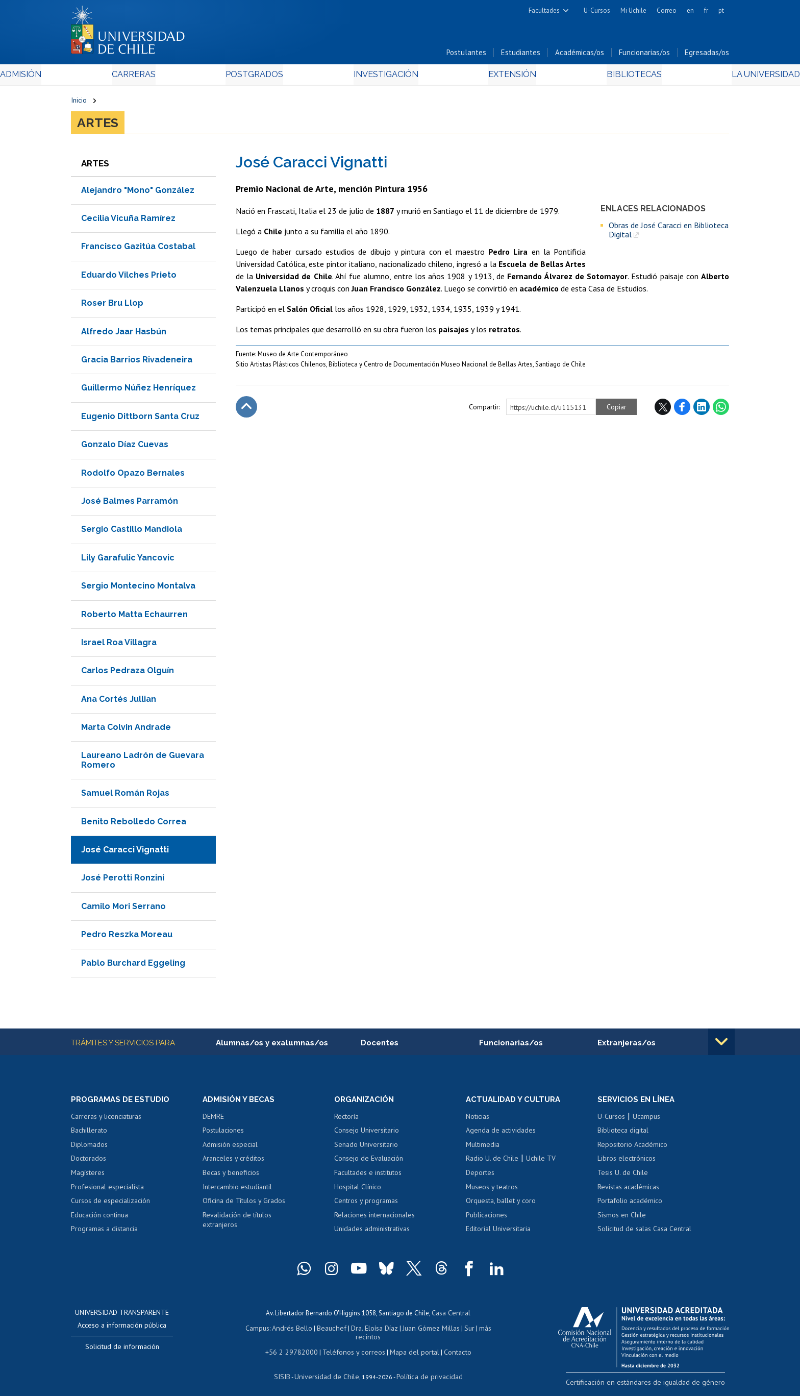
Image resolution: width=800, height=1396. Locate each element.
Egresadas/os (707, 55)
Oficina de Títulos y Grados (244, 1204)
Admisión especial (230, 1148)
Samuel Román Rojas (125, 796)
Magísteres (88, 1176)
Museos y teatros (492, 1190)
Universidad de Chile (328, 1368)
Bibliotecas (583, 77)
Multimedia (482, 1148)
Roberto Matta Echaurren (134, 617)
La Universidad (691, 77)
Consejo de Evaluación (368, 1162)
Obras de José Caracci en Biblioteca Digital (669, 232)
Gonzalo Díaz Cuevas (124, 447)
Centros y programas (366, 1204)
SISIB (288, 1368)
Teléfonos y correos (353, 1344)
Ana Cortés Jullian (118, 701)
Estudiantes (520, 55)
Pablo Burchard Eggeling (133, 965)
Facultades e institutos (368, 1176)
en (690, 10)
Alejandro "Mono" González (137, 193)
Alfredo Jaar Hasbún (123, 334)
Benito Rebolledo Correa (133, 824)
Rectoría (346, 1119)
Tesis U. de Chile (622, 1176)
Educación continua (99, 1218)
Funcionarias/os (644, 55)
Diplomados (89, 1148)
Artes (97, 125)
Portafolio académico (629, 1204)
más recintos (479, 1330)
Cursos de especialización (110, 1204)
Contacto (449, 1344)
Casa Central (451, 1315)
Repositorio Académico (632, 1148)
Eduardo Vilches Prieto (129, 277)
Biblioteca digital (622, 1134)
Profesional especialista (107, 1190)
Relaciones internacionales (374, 1218)
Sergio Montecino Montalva (138, 588)
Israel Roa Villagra (119, 645)
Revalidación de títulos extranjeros (237, 1223)
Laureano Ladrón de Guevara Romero (142, 762)
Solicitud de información (122, 1350)
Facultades (544, 10)
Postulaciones (223, 1134)
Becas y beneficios (231, 1176)
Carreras (181, 77)
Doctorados (88, 1162)
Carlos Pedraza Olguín (127, 673)
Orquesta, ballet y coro (501, 1204)
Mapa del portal (409, 1344)
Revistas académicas (628, 1190)
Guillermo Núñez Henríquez (138, 391)
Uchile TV (541, 1162)
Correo (667, 10)
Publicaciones (486, 1218)
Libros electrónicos (626, 1162)
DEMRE (213, 1119)
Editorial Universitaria (498, 1232)
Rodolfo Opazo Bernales (133, 475)
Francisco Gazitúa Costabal (138, 249)
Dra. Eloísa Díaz (361, 1330)
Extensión (486, 77)
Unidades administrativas (372, 1232)
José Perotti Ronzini (122, 881)
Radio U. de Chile (492, 1162)
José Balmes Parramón (129, 503)
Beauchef (320, 1330)
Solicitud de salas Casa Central (644, 1232)
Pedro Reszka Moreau (126, 937)
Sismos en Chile (621, 1218)
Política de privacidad (425, 1368)
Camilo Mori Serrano (123, 909)
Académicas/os (579, 55)
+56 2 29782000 (296, 1344)
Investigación (384, 77)
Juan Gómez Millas (415, 1330)
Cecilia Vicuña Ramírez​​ (128, 221)
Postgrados (277, 77)
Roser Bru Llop (112, 306)
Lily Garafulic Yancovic (127, 560)
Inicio (79, 103)
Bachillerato (89, 1134)
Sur (451, 1330)
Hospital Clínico (357, 1190)
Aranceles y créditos (233, 1162)
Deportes (480, 1176)
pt (721, 10)
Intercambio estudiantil (237, 1190)
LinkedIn (701, 409)
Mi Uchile (633, 10)
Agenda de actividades (501, 1134)
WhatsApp (721, 410)
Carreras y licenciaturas (106, 1119)
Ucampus (646, 1119)
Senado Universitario (366, 1148)
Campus (251, 1330)
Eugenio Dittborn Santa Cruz (140, 419)
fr (706, 10)
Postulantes (466, 55)
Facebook (682, 410)
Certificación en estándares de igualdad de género (657, 1385)
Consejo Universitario (366, 1134)
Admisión (94, 77)
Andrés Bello (284, 1330)
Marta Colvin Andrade (126, 729)
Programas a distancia (104, 1232)
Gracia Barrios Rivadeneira (136, 362)
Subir (246, 410)
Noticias (477, 1119)
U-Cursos (597, 10)
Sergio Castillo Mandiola (131, 532)
